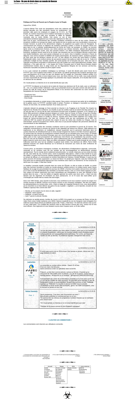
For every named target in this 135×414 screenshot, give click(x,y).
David (69, 16)
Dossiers (58, 372)
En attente (59, 369)
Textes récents (72, 368)
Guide (46, 368)
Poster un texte (60, 368)
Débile (109, 34)
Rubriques (59, 371)
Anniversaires (60, 380)
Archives (58, 378)
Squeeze (82, 372)
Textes (62, 366)
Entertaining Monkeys (83, 370)
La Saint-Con (48, 371)
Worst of (58, 377)
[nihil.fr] (82, 368)
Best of (58, 375)
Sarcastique (106, 36)
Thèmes (102, 34)
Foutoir (46, 375)
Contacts (47, 369)
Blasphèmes (106, 144)
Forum (46, 372)
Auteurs (58, 383)
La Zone (35, 1)
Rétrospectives (60, 381)
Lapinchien (104, 92)
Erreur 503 (47, 377)
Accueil (50, 366)
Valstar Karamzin (31, 291)
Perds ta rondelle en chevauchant (106, 123)
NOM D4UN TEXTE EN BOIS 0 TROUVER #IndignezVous (106, 81)
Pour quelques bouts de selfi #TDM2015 (106, 168)
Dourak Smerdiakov (106, 158)
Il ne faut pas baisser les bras (106, 101)
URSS (70, 369)
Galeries (47, 374)
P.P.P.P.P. (67, 13)
